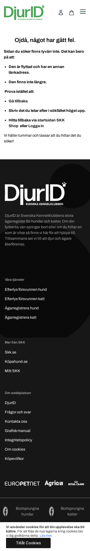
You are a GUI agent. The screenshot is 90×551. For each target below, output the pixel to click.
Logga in (36, 126)
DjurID (10, 403)
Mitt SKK (12, 371)
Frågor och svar (18, 412)
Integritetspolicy (18, 440)
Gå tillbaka (18, 101)
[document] (45, 536)
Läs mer (46, 535)
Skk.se (10, 352)
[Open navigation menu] (82, 12)
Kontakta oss (16, 421)
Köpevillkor (14, 459)
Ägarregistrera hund (22, 308)
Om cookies (15, 449)
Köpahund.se (16, 361)
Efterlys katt (25, 299)
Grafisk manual (17, 431)
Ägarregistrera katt (20, 317)
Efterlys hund (26, 289)
